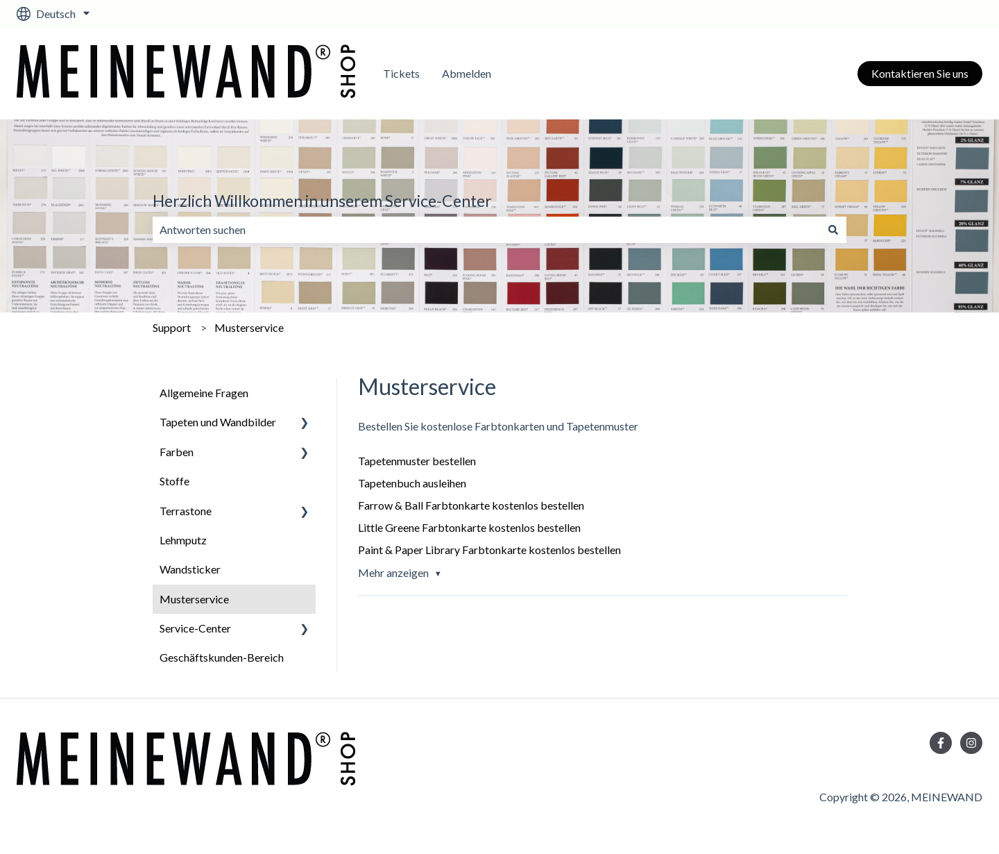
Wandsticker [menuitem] (190, 569)
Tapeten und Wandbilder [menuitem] (218, 421)
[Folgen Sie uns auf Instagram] (971, 743)
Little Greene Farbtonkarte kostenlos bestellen (469, 527)
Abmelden (466, 73)
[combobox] (486, 230)
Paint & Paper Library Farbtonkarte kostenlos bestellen (489, 549)
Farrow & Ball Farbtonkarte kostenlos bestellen (471, 505)
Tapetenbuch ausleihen (412, 482)
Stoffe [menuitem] (174, 480)
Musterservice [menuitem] (194, 598)
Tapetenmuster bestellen (417, 460)
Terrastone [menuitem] (186, 510)
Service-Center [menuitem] (195, 628)
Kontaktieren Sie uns (919, 73)
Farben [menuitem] (177, 451)
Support (172, 327)
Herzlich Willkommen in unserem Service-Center (322, 200)
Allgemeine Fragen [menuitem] (204, 392)
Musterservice (249, 327)
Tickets (401, 73)
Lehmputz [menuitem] (183, 539)
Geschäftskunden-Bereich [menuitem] (222, 657)
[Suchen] (833, 230)
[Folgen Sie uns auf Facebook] (941, 743)
